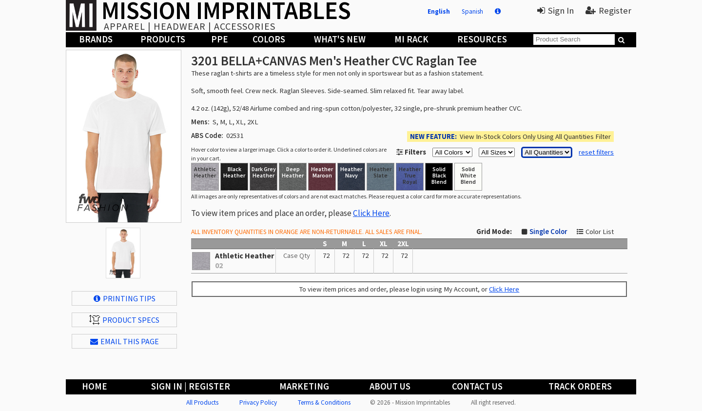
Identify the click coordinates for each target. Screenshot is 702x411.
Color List (599, 231)
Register (608, 10)
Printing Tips (125, 298)
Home (94, 386)
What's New (340, 39)
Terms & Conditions (324, 402)
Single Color (548, 231)
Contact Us (477, 386)
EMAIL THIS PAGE (124, 341)
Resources (482, 39)
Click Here (371, 213)
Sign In (555, 10)
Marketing (304, 386)
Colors (269, 39)
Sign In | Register (190, 386)
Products (162, 39)
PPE (219, 39)
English (439, 11)
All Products (202, 402)
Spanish (472, 11)
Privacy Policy (258, 402)
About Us (390, 386)
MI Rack (411, 39)
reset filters (596, 152)
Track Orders (580, 386)
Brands (96, 39)
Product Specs (124, 320)
